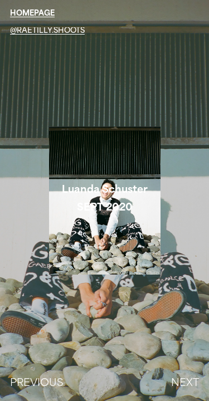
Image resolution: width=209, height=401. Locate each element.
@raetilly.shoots (47, 31)
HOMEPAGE (32, 13)
